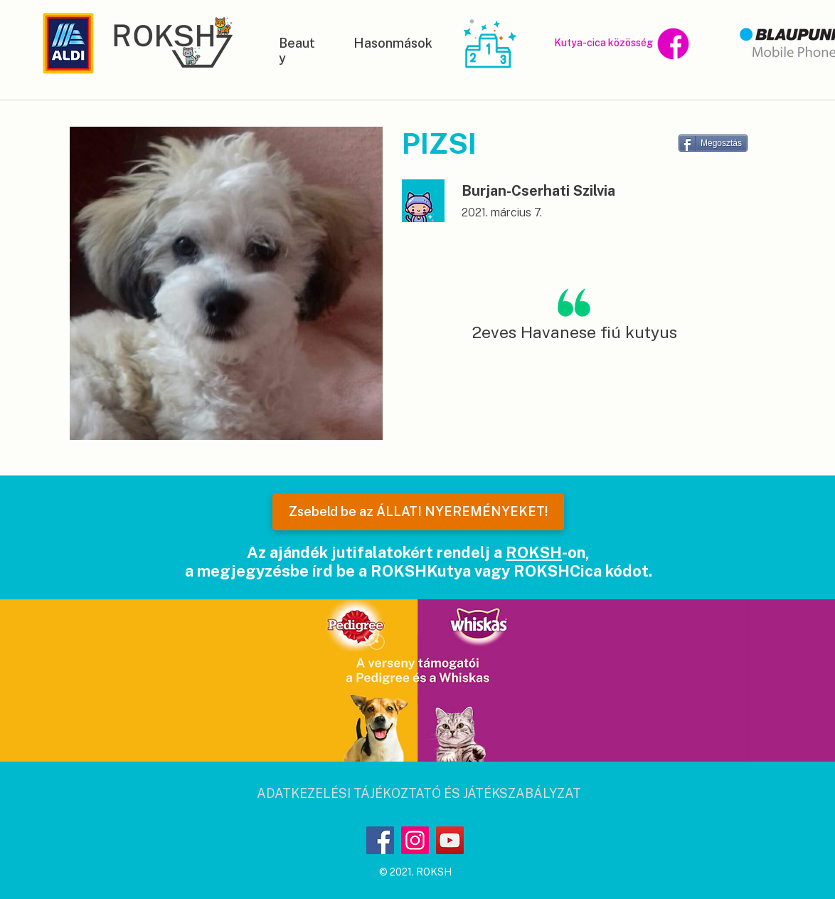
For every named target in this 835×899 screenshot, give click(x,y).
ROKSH (534, 552)
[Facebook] (380, 840)
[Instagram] (415, 840)
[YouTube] (450, 840)
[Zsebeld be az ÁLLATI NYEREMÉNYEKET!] (418, 511)
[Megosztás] (713, 143)
